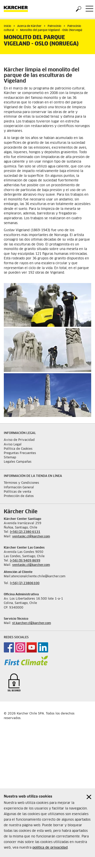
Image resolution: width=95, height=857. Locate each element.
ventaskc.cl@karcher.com (31, 536)
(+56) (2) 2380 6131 (25, 532)
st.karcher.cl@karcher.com (31, 623)
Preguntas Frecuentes (20, 453)
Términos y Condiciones (21, 483)
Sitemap (10, 457)
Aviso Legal (13, 444)
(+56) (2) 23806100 (25, 583)
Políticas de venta (17, 491)
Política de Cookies (18, 448)
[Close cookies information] (89, 797)
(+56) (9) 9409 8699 (25, 560)
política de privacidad (50, 847)
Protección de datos (19, 496)
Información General (19, 487)
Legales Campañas (17, 461)
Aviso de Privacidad (19, 440)
